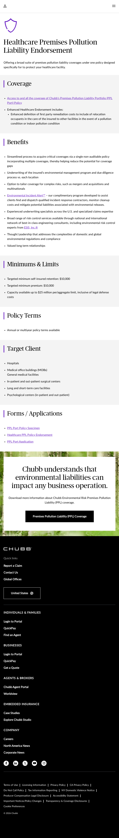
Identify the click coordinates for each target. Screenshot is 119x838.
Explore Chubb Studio (17, 719)
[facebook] (6, 763)
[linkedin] (15, 763)
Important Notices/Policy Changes (23, 801)
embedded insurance (21, 704)
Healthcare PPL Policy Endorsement (29, 435)
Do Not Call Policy (14, 790)
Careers (8, 739)
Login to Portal (13, 621)
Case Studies (12, 713)
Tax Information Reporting (42, 790)
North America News (17, 745)
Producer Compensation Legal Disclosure (26, 796)
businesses (13, 645)
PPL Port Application (20, 441)
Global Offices (12, 579)
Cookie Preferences (14, 806)
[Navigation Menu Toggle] (113, 6)
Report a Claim (13, 565)
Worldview (10, 693)
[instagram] (44, 763)
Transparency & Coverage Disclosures (66, 801)
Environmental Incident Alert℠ (26, 195)
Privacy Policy (57, 785)
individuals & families (22, 612)
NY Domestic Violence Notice (78, 790)
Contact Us (11, 572)
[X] (25, 763)
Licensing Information (34, 785)
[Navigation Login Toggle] (5, 6)
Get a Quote (11, 667)
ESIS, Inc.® (31, 227)
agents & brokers (19, 678)
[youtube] (34, 763)
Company (11, 730)
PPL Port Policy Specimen (23, 428)
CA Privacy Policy (79, 785)
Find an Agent (12, 635)
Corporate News (14, 752)
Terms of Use (11, 785)
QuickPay (10, 628)
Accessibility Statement (65, 796)
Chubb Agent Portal (16, 687)
